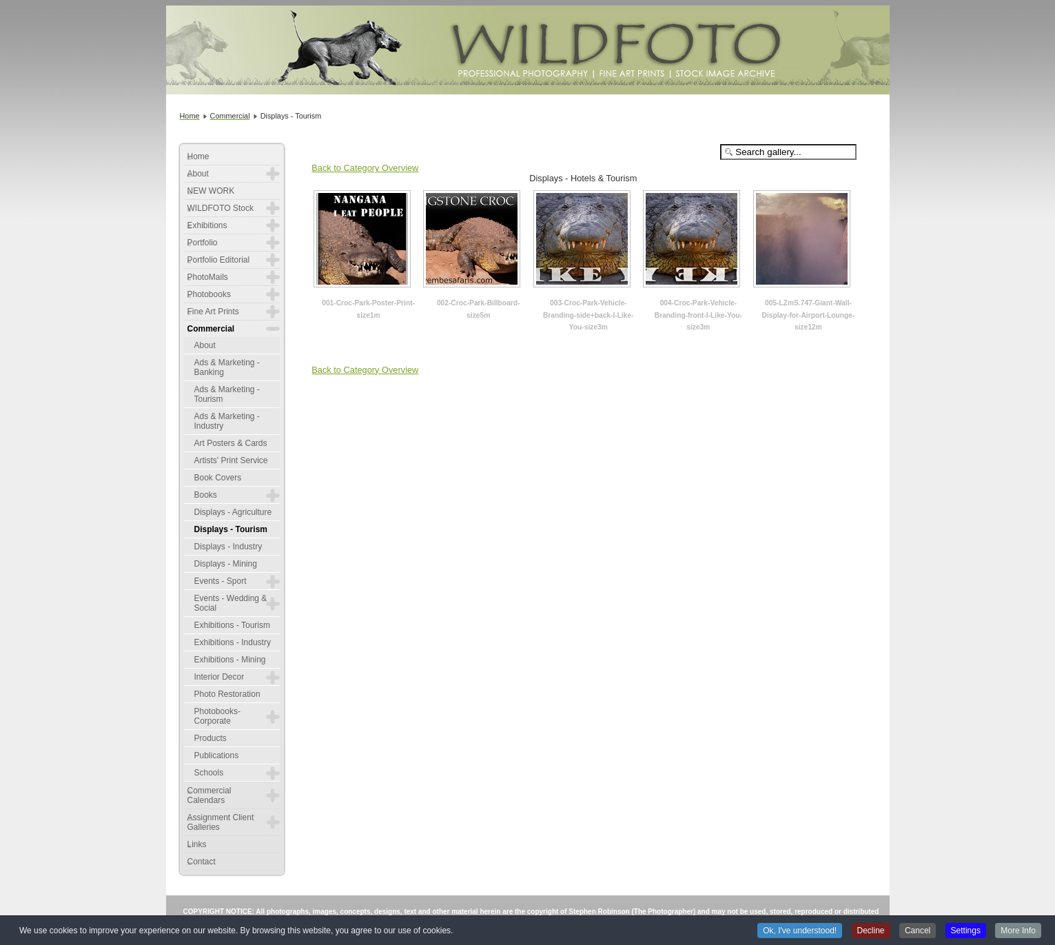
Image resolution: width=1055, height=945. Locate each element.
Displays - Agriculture (233, 512)
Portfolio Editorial (218, 260)
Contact (201, 861)
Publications (216, 755)
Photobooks (209, 294)
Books (205, 495)
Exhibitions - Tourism (232, 625)
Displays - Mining (225, 564)
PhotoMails (207, 277)
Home (198, 156)
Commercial (211, 329)
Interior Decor (219, 677)
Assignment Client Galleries (220, 822)
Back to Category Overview (364, 168)
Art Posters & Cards (230, 443)
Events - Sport (220, 581)
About (198, 174)
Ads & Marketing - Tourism (227, 394)
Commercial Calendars (209, 795)
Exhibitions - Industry (232, 642)
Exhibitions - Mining (230, 659)
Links (197, 844)
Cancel (917, 931)
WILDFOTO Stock (220, 208)
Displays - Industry (228, 546)
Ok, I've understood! (800, 931)
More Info (1018, 931)
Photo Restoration (227, 694)
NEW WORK (211, 191)
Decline (871, 931)
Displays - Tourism (230, 529)
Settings (966, 931)
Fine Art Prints (213, 311)
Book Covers (218, 477)
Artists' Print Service (231, 460)
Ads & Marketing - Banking (227, 367)
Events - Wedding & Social (230, 603)
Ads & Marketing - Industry (227, 421)
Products (210, 738)
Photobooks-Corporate (217, 716)
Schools (209, 773)
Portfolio (202, 242)
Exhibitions (207, 225)
